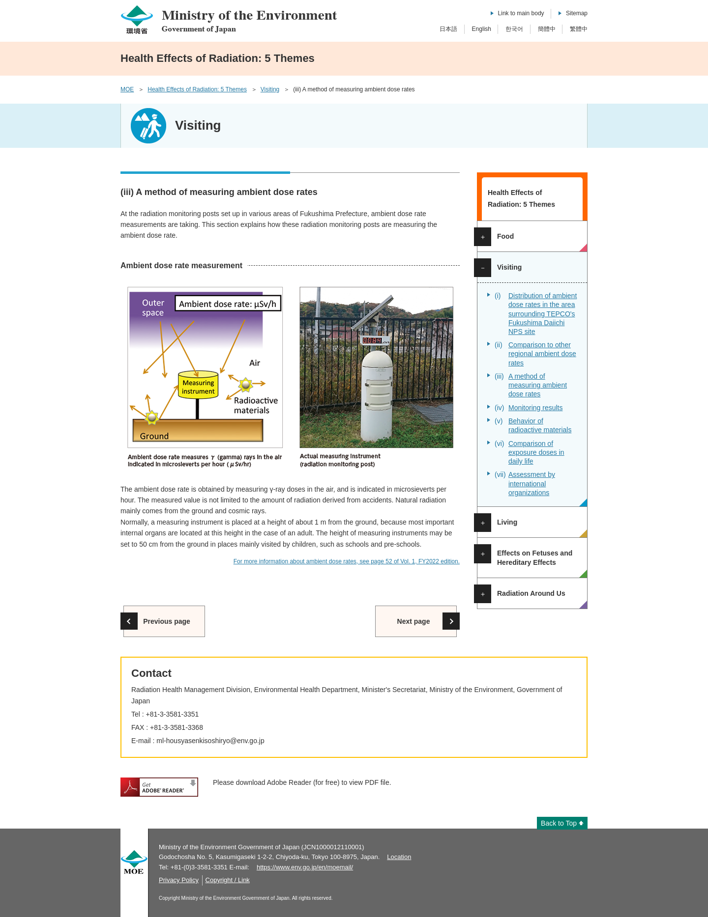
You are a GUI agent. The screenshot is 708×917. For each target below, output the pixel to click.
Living (507, 522)
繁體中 (579, 29)
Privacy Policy (179, 880)
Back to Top (559, 823)
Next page (413, 621)
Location (399, 857)
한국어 (514, 29)
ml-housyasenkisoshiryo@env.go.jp (210, 741)
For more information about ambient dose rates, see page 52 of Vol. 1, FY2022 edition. (347, 561)
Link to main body (521, 13)
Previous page (166, 621)
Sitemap (577, 13)
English (481, 29)
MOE (127, 89)
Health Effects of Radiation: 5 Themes (197, 89)
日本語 (448, 29)
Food (505, 236)
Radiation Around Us (531, 593)
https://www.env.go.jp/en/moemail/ (305, 867)
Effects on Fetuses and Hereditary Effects (534, 557)
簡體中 (547, 29)
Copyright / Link (228, 880)
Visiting (270, 89)
